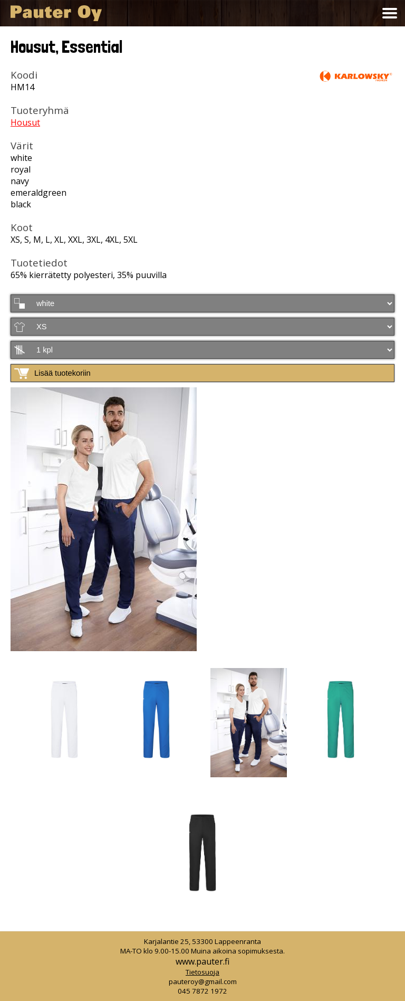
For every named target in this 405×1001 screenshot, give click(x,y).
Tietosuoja (202, 972)
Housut (25, 122)
